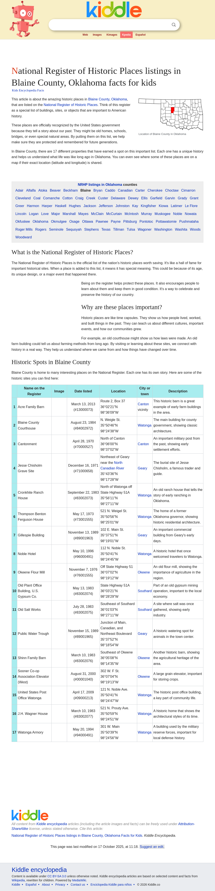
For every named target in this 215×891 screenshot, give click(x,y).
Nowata (191, 214)
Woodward (23, 237)
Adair (19, 190)
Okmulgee (59, 221)
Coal (36, 198)
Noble (177, 214)
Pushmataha (189, 221)
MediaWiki (79, 880)
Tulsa (131, 229)
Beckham (70, 190)
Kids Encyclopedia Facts (28, 90)
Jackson (89, 206)
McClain (97, 214)
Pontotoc (146, 221)
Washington (163, 229)
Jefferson (106, 206)
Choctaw (171, 190)
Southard (145, 591)
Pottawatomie (166, 221)
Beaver (55, 190)
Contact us (78, 884)
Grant (194, 198)
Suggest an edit (151, 847)
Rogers (40, 229)
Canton (143, 404)
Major (55, 214)
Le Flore (191, 206)
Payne (115, 221)
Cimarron (188, 190)
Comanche (51, 198)
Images (97, 34)
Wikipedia (18, 880)
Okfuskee (22, 221)
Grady (182, 198)
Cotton (67, 198)
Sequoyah (73, 229)
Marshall (69, 214)
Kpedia (126, 34)
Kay (135, 206)
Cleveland (23, 198)
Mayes (83, 214)
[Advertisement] (107, 51)
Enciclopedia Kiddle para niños (111, 884)
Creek (90, 198)
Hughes (75, 206)
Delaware (118, 198)
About (46, 884)
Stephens (91, 229)
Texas (106, 229)
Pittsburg (130, 221)
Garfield (156, 198)
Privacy (60, 884)
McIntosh (131, 214)
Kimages (111, 34)
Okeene (144, 572)
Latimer (176, 206)
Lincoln (20, 214)
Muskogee (162, 214)
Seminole (56, 229)
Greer (19, 206)
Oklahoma (119, 99)
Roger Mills (24, 229)
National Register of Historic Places (71, 105)
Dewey (133, 198)
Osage (74, 221)
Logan (34, 214)
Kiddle (16, 884)
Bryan (97, 190)
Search (174, 25)
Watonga (144, 425)
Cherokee (154, 190)
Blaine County (98, 99)
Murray (146, 214)
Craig (79, 198)
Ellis (144, 198)
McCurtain (114, 214)
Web (85, 34)
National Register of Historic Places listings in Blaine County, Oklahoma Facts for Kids (77, 835)
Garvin (170, 198)
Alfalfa (30, 190)
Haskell (60, 206)
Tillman (118, 229)
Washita (181, 229)
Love (45, 214)
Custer (103, 198)
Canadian (125, 190)
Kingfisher (148, 206)
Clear (165, 25)
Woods (195, 229)
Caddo (110, 190)
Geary (142, 468)
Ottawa (87, 221)
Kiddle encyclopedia (51, 824)
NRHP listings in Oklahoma (100, 184)
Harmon (33, 206)
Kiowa (163, 206)
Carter (140, 190)
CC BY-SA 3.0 (56, 876)
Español (140, 34)
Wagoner (144, 229)
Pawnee (102, 221)
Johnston (122, 206)
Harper (47, 206)
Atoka (42, 190)
